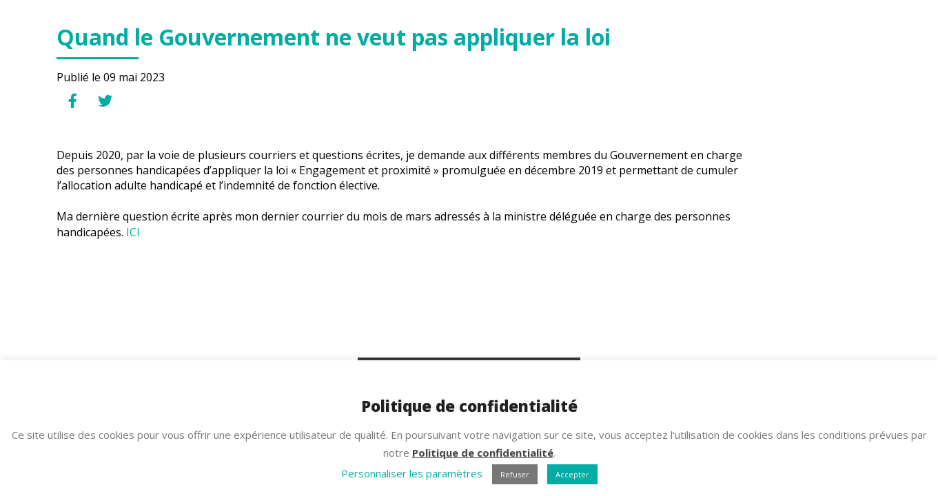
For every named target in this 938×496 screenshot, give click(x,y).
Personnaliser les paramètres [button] (411, 473)
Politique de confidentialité (482, 452)
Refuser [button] (514, 474)
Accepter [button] (572, 474)
